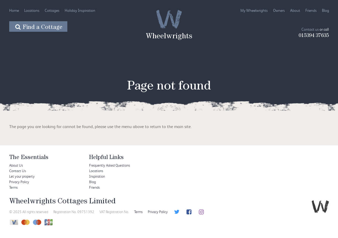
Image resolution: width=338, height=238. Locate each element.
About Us (16, 165)
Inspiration (97, 176)
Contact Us (17, 170)
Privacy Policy (19, 181)
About (295, 10)
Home (14, 10)
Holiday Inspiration (80, 10)
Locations (31, 10)
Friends (311, 10)
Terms (13, 187)
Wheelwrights (169, 37)
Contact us (310, 29)
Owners (279, 10)
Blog (325, 10)
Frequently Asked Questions (109, 165)
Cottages (52, 10)
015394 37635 (314, 36)
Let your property (22, 176)
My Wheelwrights (254, 10)
